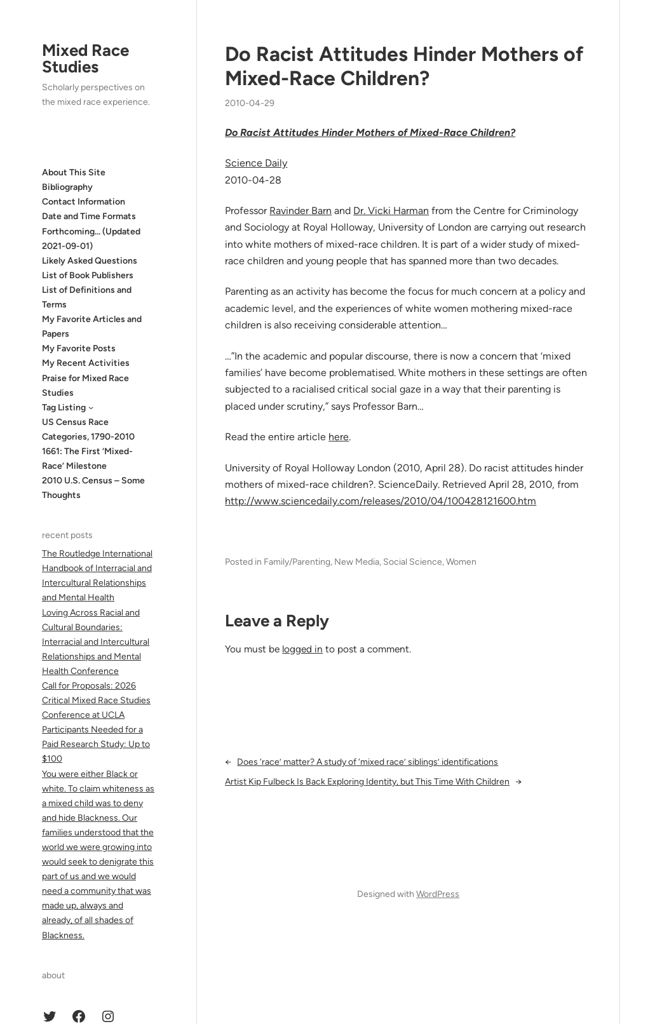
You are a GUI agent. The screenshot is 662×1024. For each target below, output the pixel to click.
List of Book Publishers (87, 275)
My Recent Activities (86, 363)
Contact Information (83, 201)
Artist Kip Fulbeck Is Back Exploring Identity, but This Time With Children (367, 781)
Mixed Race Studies (85, 58)
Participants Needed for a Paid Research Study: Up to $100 (96, 744)
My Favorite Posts (79, 348)
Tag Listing (64, 407)
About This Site (73, 172)
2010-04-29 (249, 103)
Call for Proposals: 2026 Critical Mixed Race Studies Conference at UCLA (96, 700)
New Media (356, 561)
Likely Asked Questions (89, 260)
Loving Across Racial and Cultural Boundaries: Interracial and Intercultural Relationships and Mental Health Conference (95, 642)
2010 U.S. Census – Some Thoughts (93, 488)
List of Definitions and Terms (87, 297)
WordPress (437, 894)
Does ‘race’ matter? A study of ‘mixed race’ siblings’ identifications (367, 762)
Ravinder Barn (300, 211)
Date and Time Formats (89, 216)
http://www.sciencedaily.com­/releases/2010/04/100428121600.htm (380, 501)
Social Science (412, 561)
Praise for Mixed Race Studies (85, 385)
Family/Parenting (297, 561)
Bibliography (67, 187)
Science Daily (256, 163)
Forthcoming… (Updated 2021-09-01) (91, 239)
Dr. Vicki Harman (391, 211)
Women (461, 561)
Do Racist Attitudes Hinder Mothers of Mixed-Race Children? (404, 66)
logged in (302, 649)
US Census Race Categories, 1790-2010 (88, 429)
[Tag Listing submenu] (90, 407)
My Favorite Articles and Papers (92, 326)
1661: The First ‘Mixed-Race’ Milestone (87, 458)
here (338, 437)
